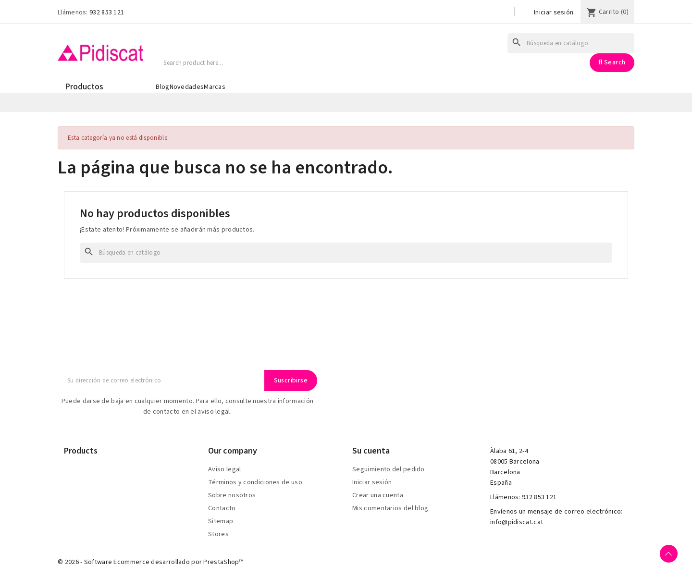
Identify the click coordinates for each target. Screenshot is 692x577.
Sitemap (220, 521)
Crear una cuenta (377, 495)
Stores (218, 534)
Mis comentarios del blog (390, 508)
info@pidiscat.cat (516, 522)
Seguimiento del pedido (388, 469)
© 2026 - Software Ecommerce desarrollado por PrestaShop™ (151, 562)
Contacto (221, 508)
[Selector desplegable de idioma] (499, 12)
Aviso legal (224, 469)
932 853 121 (106, 12)
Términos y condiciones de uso (255, 482)
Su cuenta (371, 451)
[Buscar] (570, 43)
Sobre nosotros (232, 495)
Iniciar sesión (553, 12)
